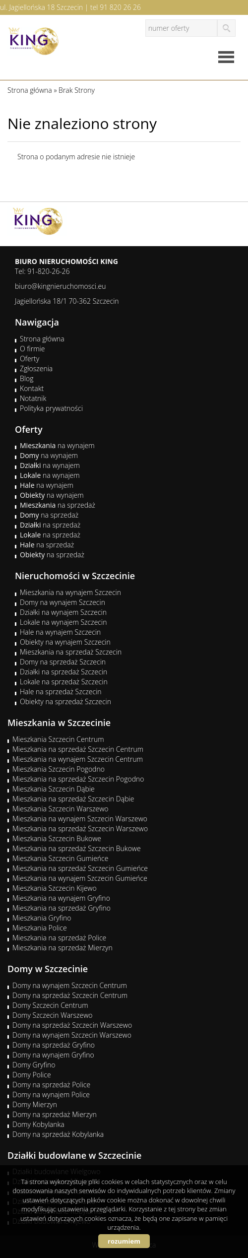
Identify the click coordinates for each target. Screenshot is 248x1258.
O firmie (32, 348)
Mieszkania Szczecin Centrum (58, 739)
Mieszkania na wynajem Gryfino (61, 898)
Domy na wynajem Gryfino (53, 1054)
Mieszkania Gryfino (41, 918)
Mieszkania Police (39, 927)
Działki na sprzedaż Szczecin (63, 671)
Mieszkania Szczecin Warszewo (60, 808)
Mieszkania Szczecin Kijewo (54, 888)
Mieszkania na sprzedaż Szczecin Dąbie (73, 798)
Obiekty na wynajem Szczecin (65, 642)
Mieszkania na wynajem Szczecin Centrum (77, 759)
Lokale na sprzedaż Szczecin (64, 681)
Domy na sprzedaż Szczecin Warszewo (72, 1025)
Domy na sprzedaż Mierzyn (54, 1114)
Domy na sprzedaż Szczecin (63, 661)
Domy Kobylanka (38, 1124)
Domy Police (31, 1074)
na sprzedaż (57, 505)
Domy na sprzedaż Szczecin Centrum (69, 995)
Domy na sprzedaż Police (51, 1084)
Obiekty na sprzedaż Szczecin (65, 701)
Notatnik (33, 398)
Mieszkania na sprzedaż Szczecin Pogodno (78, 779)
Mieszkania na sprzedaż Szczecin (71, 652)
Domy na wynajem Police (51, 1094)
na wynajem (57, 445)
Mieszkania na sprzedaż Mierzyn (62, 947)
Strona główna (42, 338)
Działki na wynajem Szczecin (63, 612)
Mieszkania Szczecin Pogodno (58, 769)
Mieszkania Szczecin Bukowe (56, 838)
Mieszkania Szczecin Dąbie (53, 789)
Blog (26, 378)
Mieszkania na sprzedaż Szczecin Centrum (77, 749)
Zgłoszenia (36, 368)
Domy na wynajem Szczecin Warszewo (71, 1035)
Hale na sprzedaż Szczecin (61, 691)
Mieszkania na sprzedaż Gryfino (61, 908)
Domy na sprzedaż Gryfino (53, 1045)
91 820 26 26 (120, 7)
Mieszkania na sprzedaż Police (59, 937)
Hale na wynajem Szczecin (60, 632)
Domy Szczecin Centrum (50, 1005)
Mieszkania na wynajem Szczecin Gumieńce (79, 878)
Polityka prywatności (51, 408)
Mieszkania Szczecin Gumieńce (60, 858)
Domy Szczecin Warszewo (52, 1015)
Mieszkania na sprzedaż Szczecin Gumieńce (80, 868)
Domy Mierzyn (34, 1104)
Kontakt (32, 388)
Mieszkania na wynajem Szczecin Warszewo (79, 818)
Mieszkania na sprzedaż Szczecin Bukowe (76, 848)
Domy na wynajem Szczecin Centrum (69, 985)
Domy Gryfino (33, 1064)
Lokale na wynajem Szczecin (63, 622)
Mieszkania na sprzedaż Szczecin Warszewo (80, 828)
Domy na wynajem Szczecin (62, 602)
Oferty (29, 358)
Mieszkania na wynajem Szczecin (70, 592)
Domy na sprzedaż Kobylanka (58, 1134)
